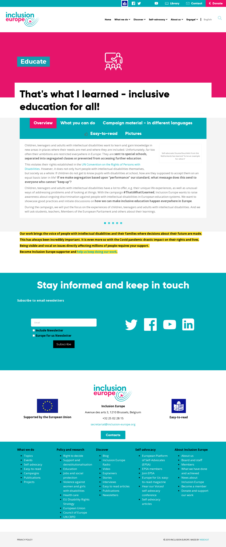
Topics (28, 456)
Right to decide (73, 456)
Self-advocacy (158, 19)
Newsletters (110, 495)
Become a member (193, 486)
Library (174, 3)
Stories (107, 477)
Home (108, 19)
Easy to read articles (116, 486)
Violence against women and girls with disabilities (74, 486)
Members (187, 464)
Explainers (110, 473)
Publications (32, 477)
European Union (74, 508)
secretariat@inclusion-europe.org (113, 424)
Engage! (192, 19)
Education (70, 469)
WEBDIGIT (204, 539)
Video (106, 469)
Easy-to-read (32, 469)
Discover (140, 19)
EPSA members (152, 469)
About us (177, 19)
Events (28, 460)
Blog (106, 456)
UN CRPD (69, 517)
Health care (71, 495)
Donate (216, 3)
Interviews (109, 482)
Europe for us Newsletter (52, 336)
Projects (29, 482)
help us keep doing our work (97, 252)
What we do (122, 19)
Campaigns (31, 473)
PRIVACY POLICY (24, 539)
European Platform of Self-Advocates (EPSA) (155, 460)
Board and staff (191, 460)
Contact (196, 3)
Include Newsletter (48, 330)
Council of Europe (75, 512)
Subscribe (64, 344)
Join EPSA (148, 473)
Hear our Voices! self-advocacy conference (153, 490)
